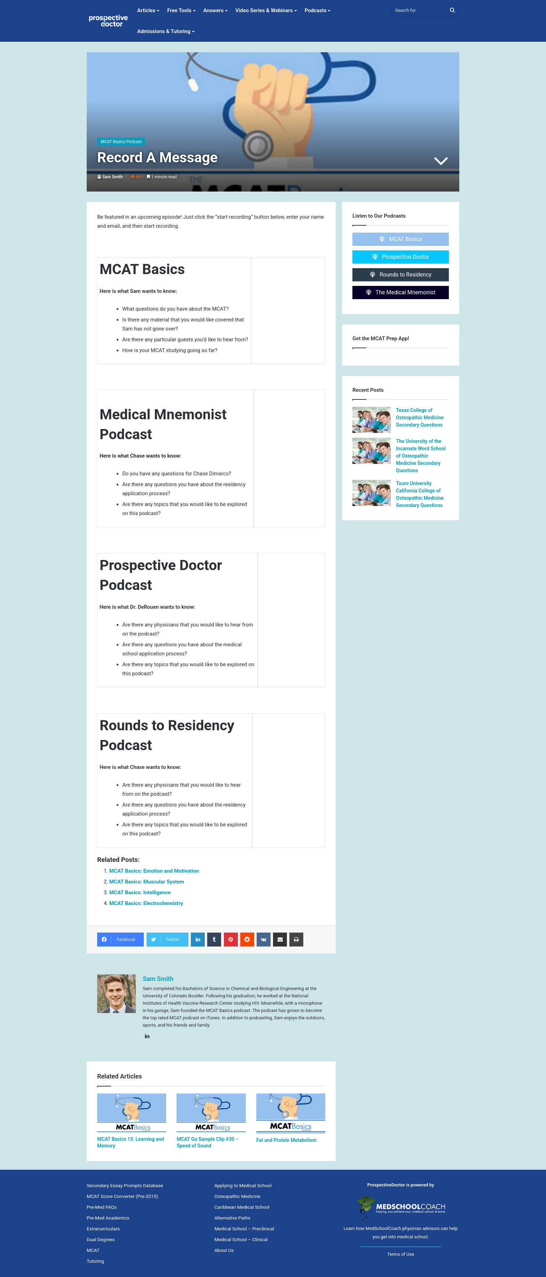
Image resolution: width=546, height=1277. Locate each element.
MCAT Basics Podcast (121, 141)
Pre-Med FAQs (102, 1207)
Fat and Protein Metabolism (286, 1140)
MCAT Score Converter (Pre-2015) (122, 1196)
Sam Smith (112, 176)
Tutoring (95, 1261)
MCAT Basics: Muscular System (146, 882)
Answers (213, 10)
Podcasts (316, 10)
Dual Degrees (101, 1239)
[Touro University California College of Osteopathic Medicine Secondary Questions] (371, 493)
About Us (224, 1250)
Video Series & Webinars (264, 10)
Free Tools (179, 10)
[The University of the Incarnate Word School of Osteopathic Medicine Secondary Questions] (371, 451)
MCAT (93, 1250)
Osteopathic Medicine (237, 1196)
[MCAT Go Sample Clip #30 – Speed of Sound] (211, 1112)
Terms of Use (400, 1254)
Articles (146, 10)
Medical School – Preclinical (244, 1228)
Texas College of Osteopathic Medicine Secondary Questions (420, 417)
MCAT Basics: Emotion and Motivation (154, 871)
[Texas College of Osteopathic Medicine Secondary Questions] (371, 420)
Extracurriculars (103, 1228)
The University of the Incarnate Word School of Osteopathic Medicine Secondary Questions (420, 455)
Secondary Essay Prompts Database (125, 1185)
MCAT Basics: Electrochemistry (146, 903)
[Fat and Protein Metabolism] (290, 1113)
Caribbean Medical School (242, 1207)
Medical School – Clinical (241, 1239)
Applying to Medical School (243, 1185)
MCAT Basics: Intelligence (140, 892)
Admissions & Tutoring (163, 31)
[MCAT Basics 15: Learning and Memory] (131, 1112)
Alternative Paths (232, 1218)
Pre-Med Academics (108, 1218)
